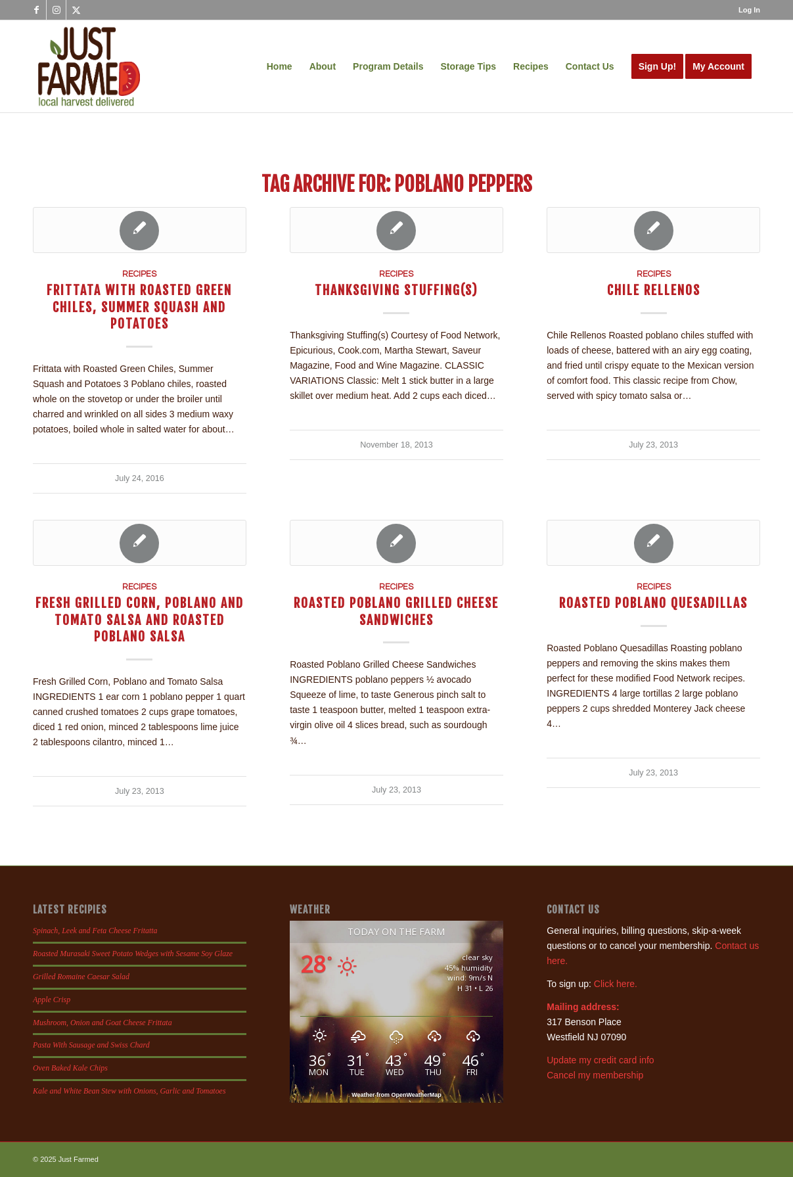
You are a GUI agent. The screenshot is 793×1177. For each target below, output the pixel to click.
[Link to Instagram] (56, 10)
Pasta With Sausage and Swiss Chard (91, 1045)
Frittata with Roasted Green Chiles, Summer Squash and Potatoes (139, 307)
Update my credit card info (600, 1060)
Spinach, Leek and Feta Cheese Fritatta (95, 930)
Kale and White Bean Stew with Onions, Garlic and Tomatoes (129, 1091)
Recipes (139, 274)
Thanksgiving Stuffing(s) (396, 290)
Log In (749, 10)
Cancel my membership (595, 1075)
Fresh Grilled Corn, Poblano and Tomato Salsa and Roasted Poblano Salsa (139, 620)
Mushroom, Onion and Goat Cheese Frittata (102, 1022)
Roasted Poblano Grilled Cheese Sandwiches (396, 611)
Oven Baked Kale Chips (70, 1068)
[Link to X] (76, 10)
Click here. (615, 984)
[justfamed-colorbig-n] (89, 66)
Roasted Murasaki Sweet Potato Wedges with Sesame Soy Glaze (133, 953)
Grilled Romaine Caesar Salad (81, 976)
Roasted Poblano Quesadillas (653, 603)
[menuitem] (746, 10)
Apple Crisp (51, 999)
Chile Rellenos (653, 290)
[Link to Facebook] (36, 10)
